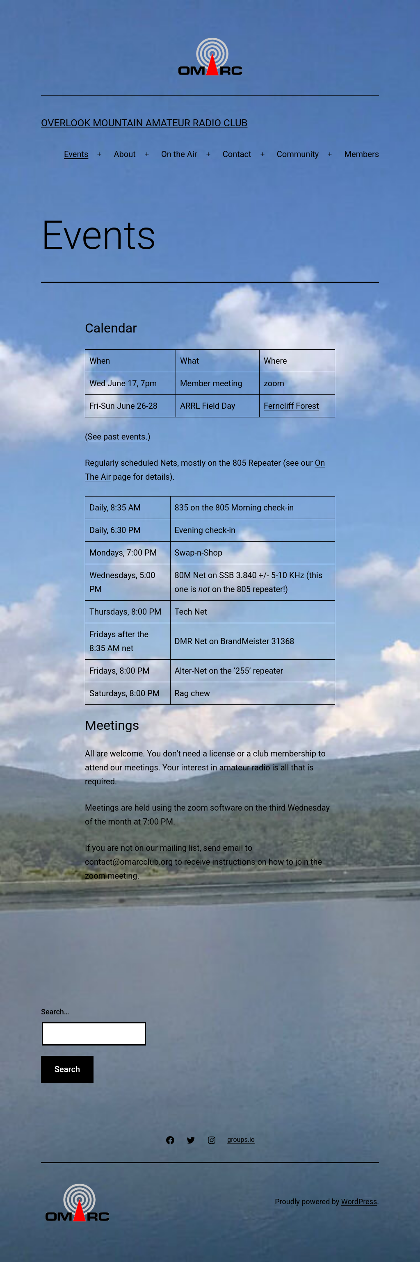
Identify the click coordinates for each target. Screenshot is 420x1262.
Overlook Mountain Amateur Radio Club (144, 123)
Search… (55, 1011)
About (125, 154)
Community (298, 154)
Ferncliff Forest (291, 406)
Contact (237, 154)
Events (76, 154)
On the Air (179, 154)
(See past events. (116, 437)
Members (361, 154)
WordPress (359, 1201)
